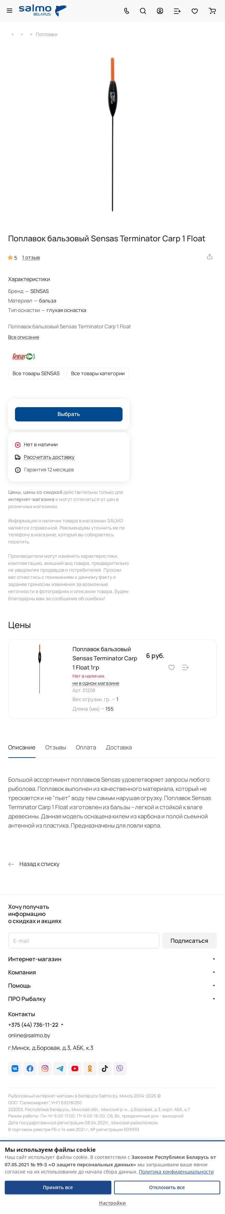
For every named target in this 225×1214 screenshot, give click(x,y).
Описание (21, 747)
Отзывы (55, 747)
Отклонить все (167, 1187)
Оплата (86, 747)
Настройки (112, 1203)
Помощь (19, 985)
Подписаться (189, 940)
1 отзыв (31, 257)
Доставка (119, 747)
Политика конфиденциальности (176, 1171)
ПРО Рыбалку (27, 999)
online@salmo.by (29, 1035)
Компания (22, 972)
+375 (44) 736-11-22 (33, 1025)
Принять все (58, 1187)
